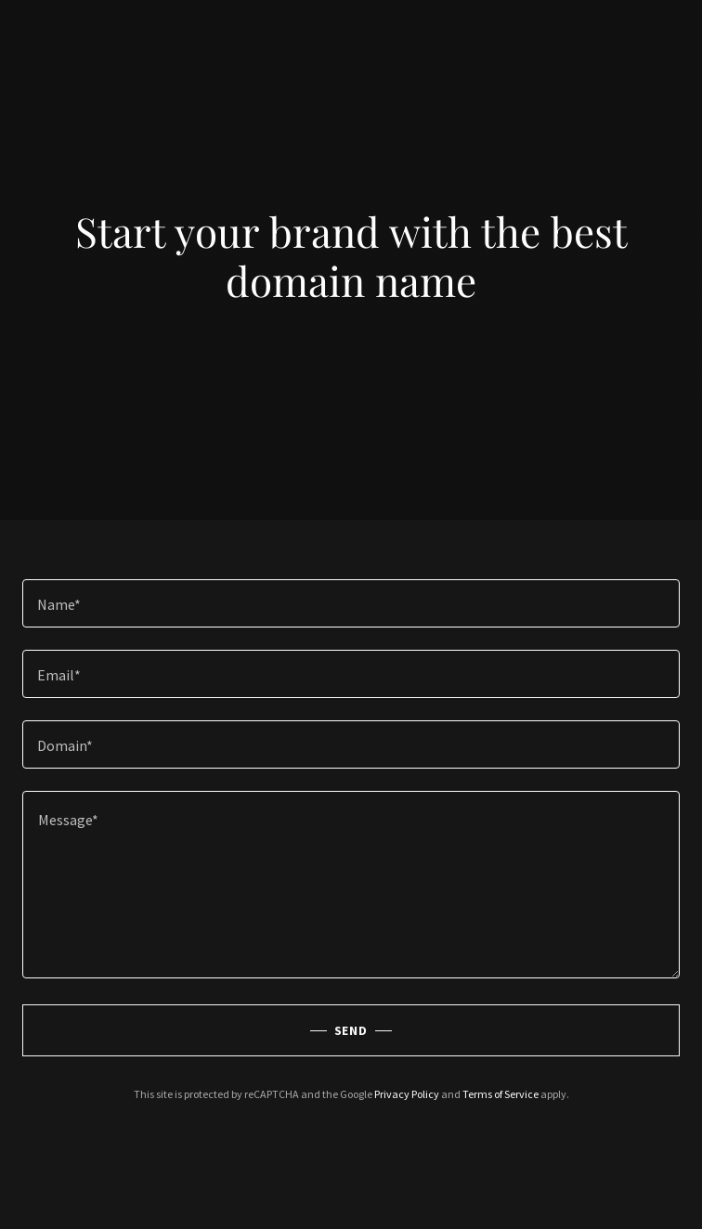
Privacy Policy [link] (406, 1094)
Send (351, 1030)
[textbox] (351, 603)
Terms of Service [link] (500, 1094)
